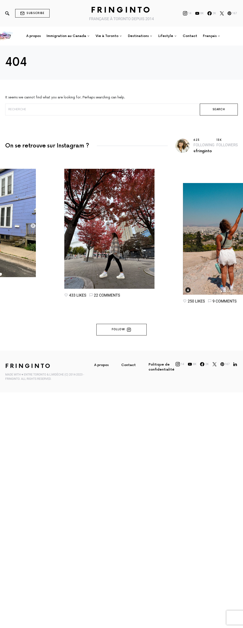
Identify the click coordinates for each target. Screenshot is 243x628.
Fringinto (121, 10)
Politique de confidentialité (161, 366)
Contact (128, 365)
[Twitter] (222, 13)
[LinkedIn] (235, 364)
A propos (101, 365)
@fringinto (202, 151)
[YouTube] (199, 13)
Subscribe (32, 13)
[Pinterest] (232, 13)
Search (219, 109)
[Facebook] (211, 13)
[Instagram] (187, 13)
